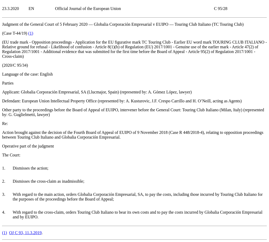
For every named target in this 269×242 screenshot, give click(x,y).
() (30, 33)
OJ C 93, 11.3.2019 (25, 232)
